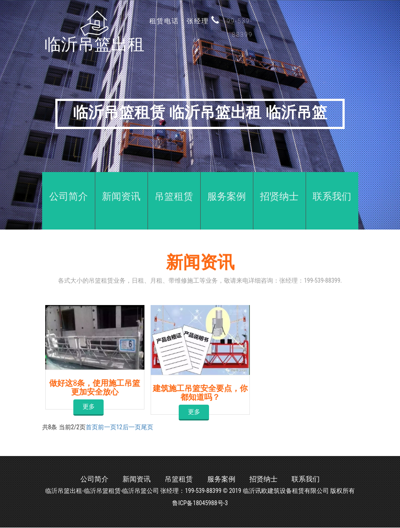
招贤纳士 (269, 479)
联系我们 (315, 479)
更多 (87, 405)
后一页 (132, 427)
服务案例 (223, 479)
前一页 (107, 427)
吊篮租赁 (177, 479)
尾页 (147, 427)
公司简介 (85, 479)
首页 (92, 427)
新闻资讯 (131, 479)
